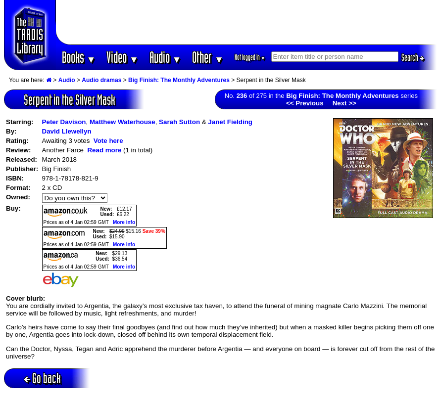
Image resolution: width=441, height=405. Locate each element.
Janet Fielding (230, 122)
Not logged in (250, 57)
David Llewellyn (67, 131)
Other (208, 57)
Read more (104, 150)
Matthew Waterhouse (122, 122)
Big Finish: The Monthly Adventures (179, 80)
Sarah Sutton (179, 122)
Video (122, 57)
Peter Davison (64, 122)
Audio (165, 57)
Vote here (108, 140)
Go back (42, 378)
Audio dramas (101, 80)
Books (79, 57)
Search (412, 57)
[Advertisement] (246, 22)
